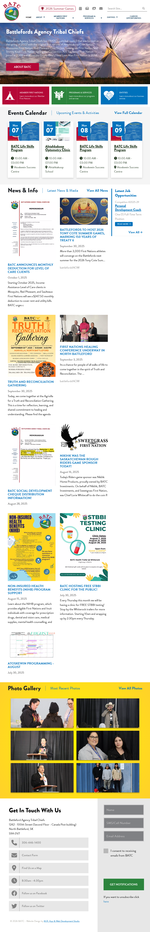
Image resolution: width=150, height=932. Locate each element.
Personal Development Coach (128, 207)
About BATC (22, 67)
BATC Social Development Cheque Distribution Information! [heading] (30, 494)
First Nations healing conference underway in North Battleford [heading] (82, 350)
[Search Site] (127, 8)
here (106, 901)
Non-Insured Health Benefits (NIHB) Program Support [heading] (29, 589)
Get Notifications (124, 884)
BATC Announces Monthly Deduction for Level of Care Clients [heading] (30, 268)
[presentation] (126, 868)
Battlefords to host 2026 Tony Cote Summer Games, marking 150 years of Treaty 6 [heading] (82, 235)
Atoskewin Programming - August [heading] (31, 665)
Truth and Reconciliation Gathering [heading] (31, 383)
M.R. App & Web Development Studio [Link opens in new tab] (62, 921)
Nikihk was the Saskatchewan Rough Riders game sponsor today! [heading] (79, 461)
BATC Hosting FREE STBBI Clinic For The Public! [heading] (80, 587)
